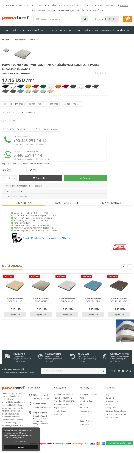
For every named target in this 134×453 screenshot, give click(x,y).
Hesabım (99, 19)
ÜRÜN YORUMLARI (110, 202)
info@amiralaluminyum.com (66, 10)
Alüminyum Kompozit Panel (17, 5)
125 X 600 (42, 104)
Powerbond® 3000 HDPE (61, 30)
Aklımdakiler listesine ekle (16, 196)
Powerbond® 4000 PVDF (87, 30)
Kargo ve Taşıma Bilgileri (115, 414)
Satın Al (85, 178)
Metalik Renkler (123, 30)
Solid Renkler (59, 414)
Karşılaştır (38, 186)
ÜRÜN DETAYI (24, 202)
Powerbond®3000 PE (37, 30)
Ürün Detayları (37, 5)
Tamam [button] (21, 447)
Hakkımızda (110, 5)
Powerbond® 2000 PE (14, 30)
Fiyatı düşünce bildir (13, 191)
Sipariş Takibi (110, 407)
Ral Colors (55, 5)
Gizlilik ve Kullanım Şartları (116, 411)
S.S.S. (87, 5)
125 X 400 (31, 104)
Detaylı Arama (97, 5)
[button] (129, 266)
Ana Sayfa (7, 39)
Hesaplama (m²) (68, 5)
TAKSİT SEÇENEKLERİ (67, 202)
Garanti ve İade (111, 417)
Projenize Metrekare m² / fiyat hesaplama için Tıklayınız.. (41, 238)
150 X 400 (66, 104)
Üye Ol (112, 19)
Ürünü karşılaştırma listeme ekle (18, 186)
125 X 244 (7, 104)
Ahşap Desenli (107, 30)
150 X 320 (54, 104)
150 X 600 (77, 104)
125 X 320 (19, 104)
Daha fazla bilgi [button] (21, 441)
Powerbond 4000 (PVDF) (19, 73)
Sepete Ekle (40, 178)
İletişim (80, 5)
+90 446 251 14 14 (41, 10)
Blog (47, 5)
